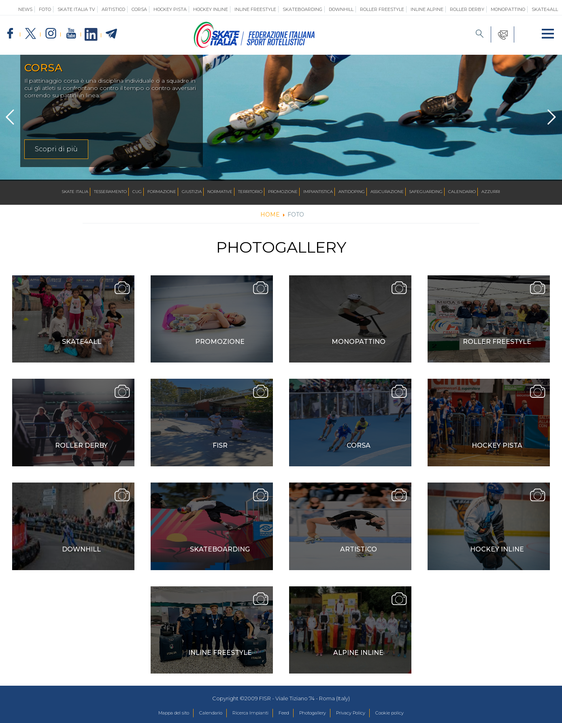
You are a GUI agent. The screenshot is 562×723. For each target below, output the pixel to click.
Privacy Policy (363, 713)
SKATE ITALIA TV (76, 9)
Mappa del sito (155, 713)
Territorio (250, 192)
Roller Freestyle (382, 9)
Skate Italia (75, 192)
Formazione (161, 192)
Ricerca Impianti (245, 713)
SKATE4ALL (545, 9)
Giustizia (192, 192)
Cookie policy (409, 713)
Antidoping (351, 192)
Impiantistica (318, 192)
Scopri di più (56, 149)
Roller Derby (467, 9)
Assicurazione (387, 192)
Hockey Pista (170, 9)
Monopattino (508, 9)
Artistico (113, 9)
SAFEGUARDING (426, 192)
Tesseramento (110, 192)
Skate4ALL (81, 341)
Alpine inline (358, 652)
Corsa (139, 9)
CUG (137, 192)
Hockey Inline (210, 9)
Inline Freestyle (255, 9)
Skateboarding (302, 9)
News (25, 9)
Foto (45, 9)
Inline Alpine (427, 9)
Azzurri (490, 192)
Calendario (462, 192)
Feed (283, 713)
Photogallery (317, 713)
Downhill (341, 9)
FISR (220, 445)
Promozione (283, 192)
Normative (219, 192)
